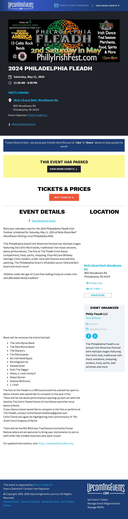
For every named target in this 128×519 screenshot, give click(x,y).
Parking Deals (94, 283)
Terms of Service (30, 501)
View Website (93, 318)
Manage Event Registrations (104, 503)
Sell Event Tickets (98, 499)
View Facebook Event (24, 124)
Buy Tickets (64, 197)
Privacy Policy (11, 501)
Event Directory (50, 501)
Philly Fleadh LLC (38, 115)
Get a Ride (94, 288)
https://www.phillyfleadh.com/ (55, 443)
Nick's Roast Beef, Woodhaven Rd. (102, 267)
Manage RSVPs (96, 507)
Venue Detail (98, 295)
